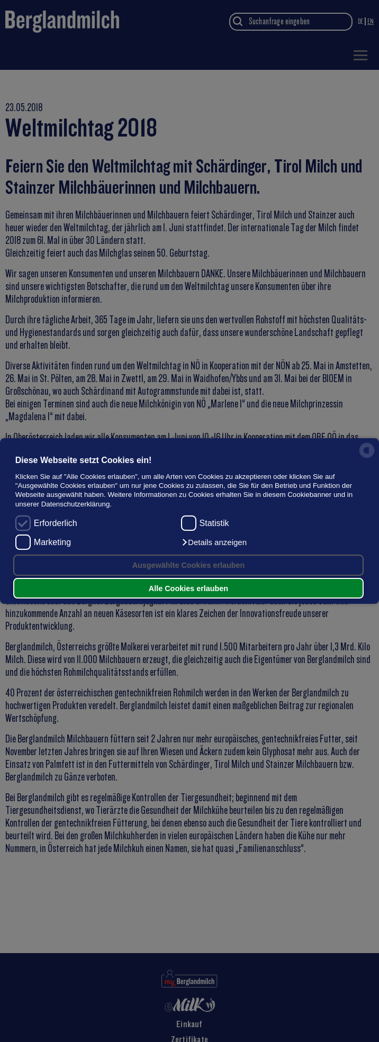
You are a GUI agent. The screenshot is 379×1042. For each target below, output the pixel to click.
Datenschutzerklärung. (76, 504)
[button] (214, 542)
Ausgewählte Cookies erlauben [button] (188, 565)
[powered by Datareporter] (366, 457)
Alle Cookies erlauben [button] (188, 588)
